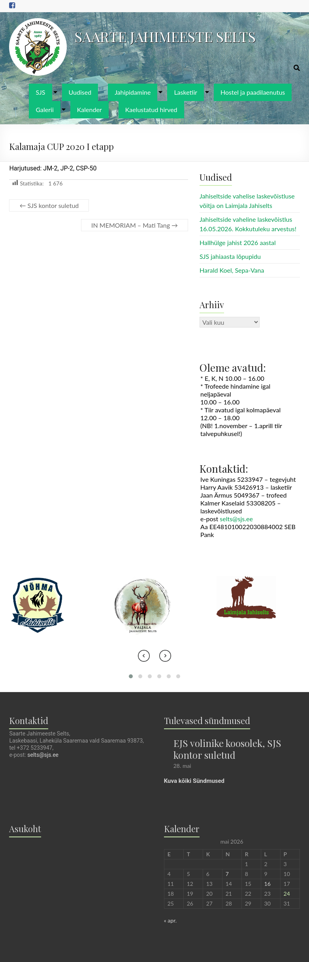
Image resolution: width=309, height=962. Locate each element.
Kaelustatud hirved (151, 109)
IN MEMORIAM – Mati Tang (134, 225)
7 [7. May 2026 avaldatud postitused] (227, 873)
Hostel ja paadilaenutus (252, 92)
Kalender (89, 109)
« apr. (170, 920)
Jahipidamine (133, 92)
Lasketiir (185, 92)
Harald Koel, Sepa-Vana (232, 270)
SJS (40, 92)
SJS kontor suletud (49, 205)
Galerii (44, 109)
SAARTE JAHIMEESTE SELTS (165, 36)
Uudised (80, 92)
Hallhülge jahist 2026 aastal (238, 242)
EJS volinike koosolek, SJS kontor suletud (227, 749)
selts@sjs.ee (236, 518)
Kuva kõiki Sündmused (194, 780)
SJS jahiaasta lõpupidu (230, 256)
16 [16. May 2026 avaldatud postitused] (267, 883)
